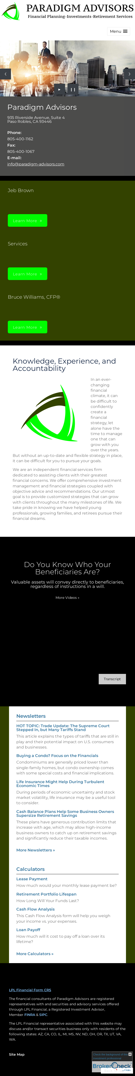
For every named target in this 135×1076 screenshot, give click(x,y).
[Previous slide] (5, 74)
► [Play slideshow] (59, 89)
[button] (118, 31)
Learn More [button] (25, 220)
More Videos (67, 597)
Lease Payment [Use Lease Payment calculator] (32, 879)
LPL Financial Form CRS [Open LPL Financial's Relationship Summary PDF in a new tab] (30, 990)
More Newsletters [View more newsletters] (35, 850)
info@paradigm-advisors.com (35, 164)
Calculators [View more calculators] (30, 869)
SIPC (43, 1015)
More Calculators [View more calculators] (35, 953)
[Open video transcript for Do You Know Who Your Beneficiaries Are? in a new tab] (112, 679)
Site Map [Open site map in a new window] (17, 1054)
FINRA (29, 1015)
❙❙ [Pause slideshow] (73, 89)
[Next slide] (129, 74)
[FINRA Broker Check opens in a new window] (112, 1062)
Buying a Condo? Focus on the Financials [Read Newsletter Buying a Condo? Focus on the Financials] (57, 755)
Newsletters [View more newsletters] (31, 716)
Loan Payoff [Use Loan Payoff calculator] (28, 930)
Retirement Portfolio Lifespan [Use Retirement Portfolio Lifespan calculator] (46, 894)
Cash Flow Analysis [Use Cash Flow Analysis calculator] (35, 909)
